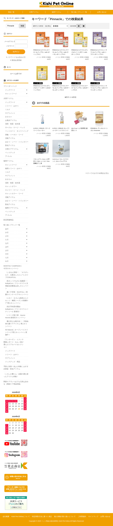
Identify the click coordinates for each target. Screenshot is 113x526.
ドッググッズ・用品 (12, 362)
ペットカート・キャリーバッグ (16, 131)
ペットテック (10, 152)
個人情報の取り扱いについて (65, 516)
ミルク (7, 109)
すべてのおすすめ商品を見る (98, 173)
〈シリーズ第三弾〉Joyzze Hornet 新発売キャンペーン (15, 316)
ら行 (6, 258)
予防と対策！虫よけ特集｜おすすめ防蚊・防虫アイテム (16, 367)
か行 (6, 232)
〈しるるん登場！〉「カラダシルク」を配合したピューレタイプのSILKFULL (16, 274)
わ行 (6, 261)
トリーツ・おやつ (11, 106)
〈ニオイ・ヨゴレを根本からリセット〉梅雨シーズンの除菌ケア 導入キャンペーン (16, 300)
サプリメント (10, 113)
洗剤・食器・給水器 (12, 124)
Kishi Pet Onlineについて (20, 516)
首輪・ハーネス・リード (14, 135)
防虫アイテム (10, 145)
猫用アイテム (56, 12)
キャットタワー (11, 186)
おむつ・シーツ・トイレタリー (16, 142)
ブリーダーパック (10, 86)
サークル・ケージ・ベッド (15, 127)
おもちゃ (8, 117)
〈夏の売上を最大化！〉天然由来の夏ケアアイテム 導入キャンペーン (16, 323)
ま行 (6, 250)
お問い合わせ (101, 12)
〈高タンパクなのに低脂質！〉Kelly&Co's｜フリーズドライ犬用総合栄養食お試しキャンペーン (16, 284)
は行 (6, 247)
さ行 (6, 236)
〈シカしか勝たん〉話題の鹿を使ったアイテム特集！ (16, 375)
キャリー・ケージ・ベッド (15, 190)
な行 (6, 243)
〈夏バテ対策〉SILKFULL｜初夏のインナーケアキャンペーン (16, 293)
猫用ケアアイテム (11, 208)
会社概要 (6, 516)
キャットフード (11, 94)
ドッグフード (10, 90)
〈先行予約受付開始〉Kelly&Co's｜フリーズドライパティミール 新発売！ (16, 309)
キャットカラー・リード (14, 193)
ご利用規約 (82, 516)
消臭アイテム (10, 138)
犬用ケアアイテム (11, 149)
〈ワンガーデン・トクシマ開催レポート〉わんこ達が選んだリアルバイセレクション (13, 343)
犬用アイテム (34, 12)
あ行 (6, 229)
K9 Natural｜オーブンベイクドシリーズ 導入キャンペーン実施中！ (16, 332)
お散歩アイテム (11, 120)
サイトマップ (93, 516)
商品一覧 (11, 12)
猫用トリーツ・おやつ (13, 168)
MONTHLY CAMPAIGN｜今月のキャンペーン (13, 267)
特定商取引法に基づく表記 (42, 516)
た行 (6, 240)
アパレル (8, 156)
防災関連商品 (8, 220)
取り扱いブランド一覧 (79, 12)
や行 (6, 254)
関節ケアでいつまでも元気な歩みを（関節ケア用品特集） (16, 383)
